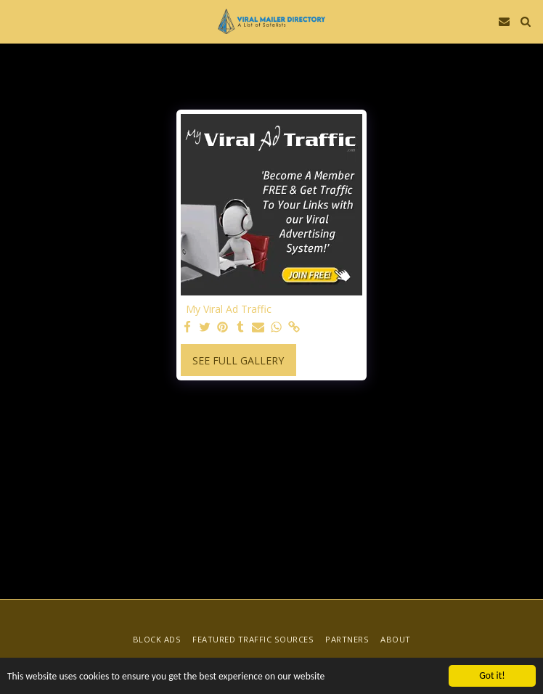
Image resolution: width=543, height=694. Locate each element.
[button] (16, 21)
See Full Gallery (238, 360)
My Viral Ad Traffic (229, 309)
